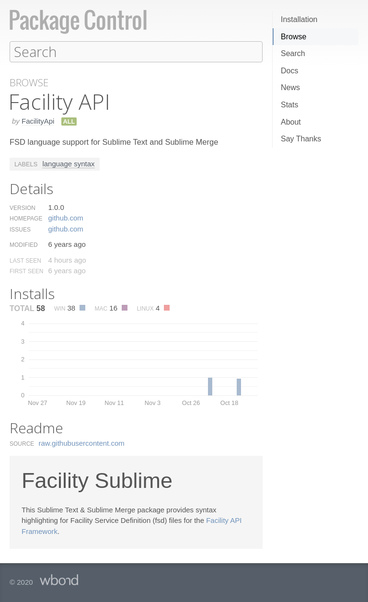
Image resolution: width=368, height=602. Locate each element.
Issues (20, 229)
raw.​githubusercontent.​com (82, 443)
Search (293, 53)
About (291, 122)
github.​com (65, 217)
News (290, 87)
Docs (289, 71)
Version (22, 207)
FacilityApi (38, 120)
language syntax (68, 163)
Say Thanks (301, 139)
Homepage (26, 218)
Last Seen (25, 260)
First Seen (26, 270)
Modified (24, 244)
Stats (289, 105)
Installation (299, 19)
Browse (293, 37)
